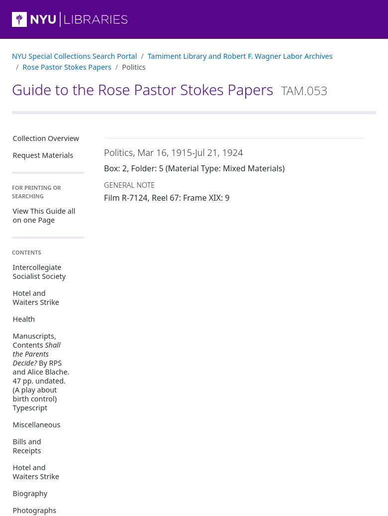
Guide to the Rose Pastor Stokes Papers (169, 90)
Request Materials (43, 155)
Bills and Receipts (27, 446)
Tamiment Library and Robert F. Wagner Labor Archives (240, 56)
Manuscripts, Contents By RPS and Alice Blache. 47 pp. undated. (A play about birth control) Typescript (41, 371)
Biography (30, 493)
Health (24, 319)
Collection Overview (46, 138)
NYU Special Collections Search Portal (74, 56)
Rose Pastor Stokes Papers (66, 67)
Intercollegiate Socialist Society (39, 271)
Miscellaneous (37, 424)
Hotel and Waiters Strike (36, 297)
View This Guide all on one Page (44, 215)
